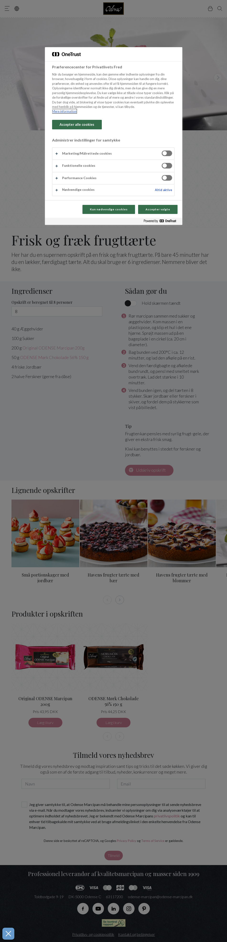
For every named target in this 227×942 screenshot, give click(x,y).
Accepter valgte (158, 209)
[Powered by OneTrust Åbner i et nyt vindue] (162, 222)
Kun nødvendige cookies (109, 209)
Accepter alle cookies (76, 124)
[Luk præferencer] (7, 934)
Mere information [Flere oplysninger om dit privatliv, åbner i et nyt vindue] (64, 111)
